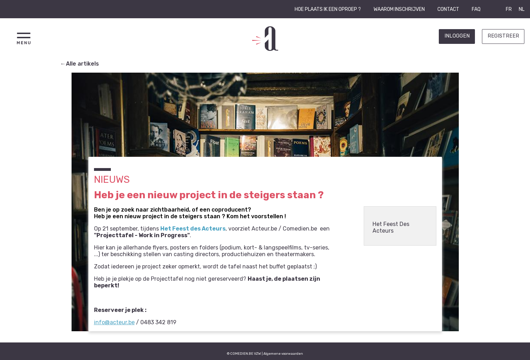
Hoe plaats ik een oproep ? (328, 9)
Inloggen (457, 36)
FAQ (476, 9)
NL (521, 9)
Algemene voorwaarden (283, 353)
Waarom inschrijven (399, 9)
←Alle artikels (79, 63)
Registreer (503, 36)
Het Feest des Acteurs (193, 228)
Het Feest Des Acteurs (391, 227)
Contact (448, 9)
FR (509, 9)
